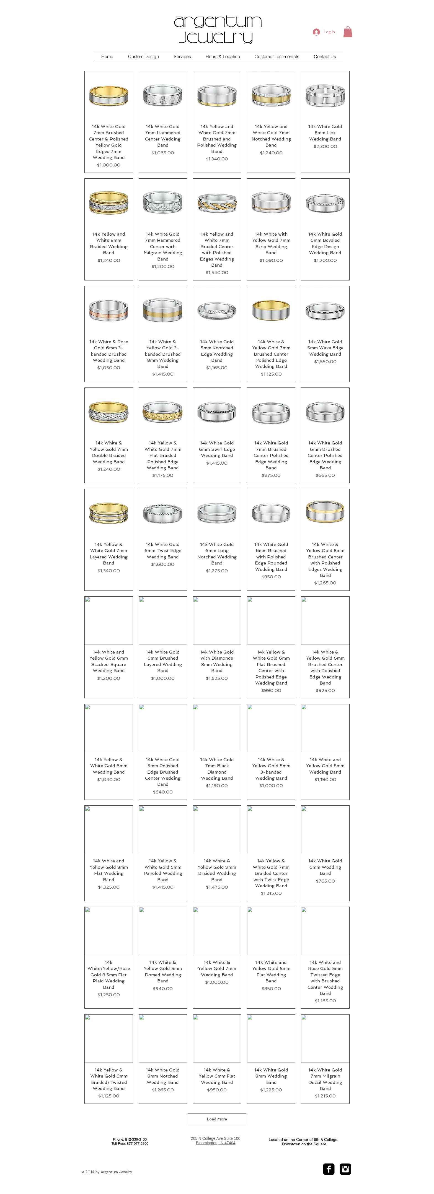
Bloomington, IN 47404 (215, 1143)
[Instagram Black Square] (345, 1169)
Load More (217, 1119)
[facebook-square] (329, 1169)
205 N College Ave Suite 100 (216, 1138)
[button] (347, 31)
